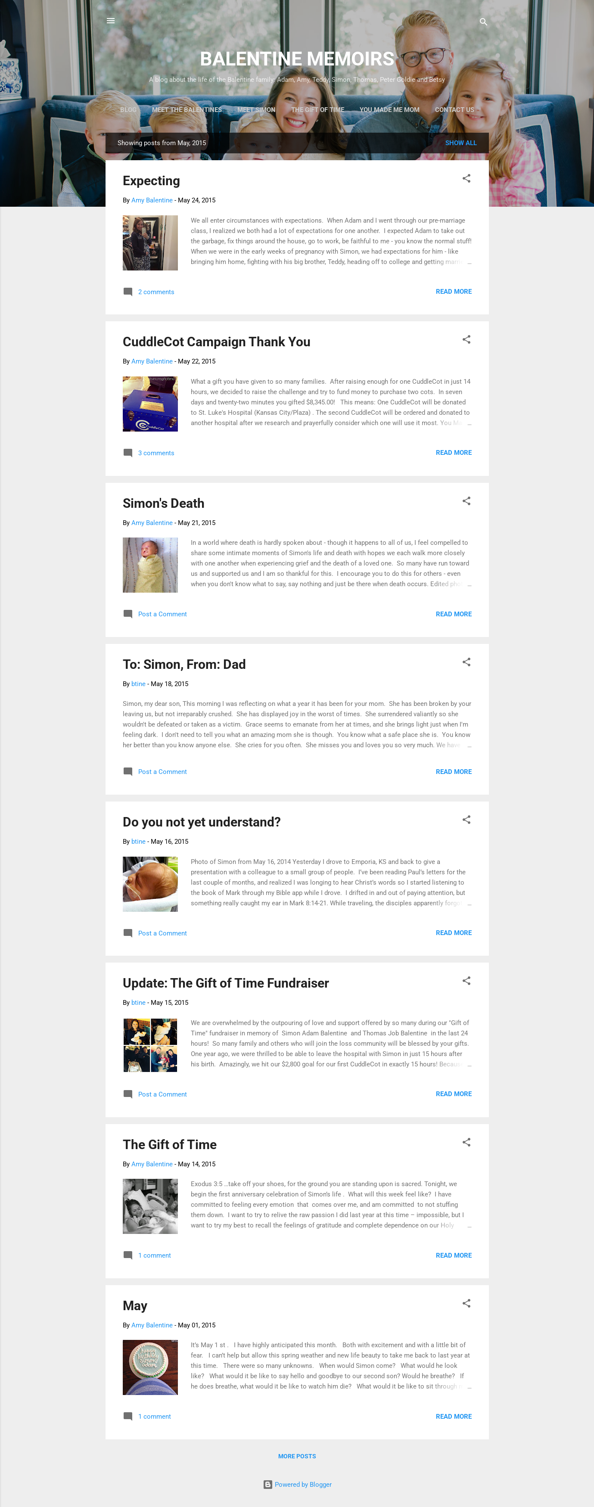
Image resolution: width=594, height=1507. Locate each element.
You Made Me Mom (390, 110)
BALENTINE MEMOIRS (297, 58)
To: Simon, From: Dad (184, 664)
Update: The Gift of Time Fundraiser (226, 983)
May (135, 1305)
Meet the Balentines (187, 110)
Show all (461, 143)
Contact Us (454, 110)
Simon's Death (164, 503)
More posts (297, 1456)
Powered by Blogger (297, 1484)
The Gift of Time (317, 110)
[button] (466, 179)
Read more (454, 291)
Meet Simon (256, 110)
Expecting (151, 180)
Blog (128, 110)
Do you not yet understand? (202, 822)
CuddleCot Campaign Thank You (217, 341)
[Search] (484, 23)
